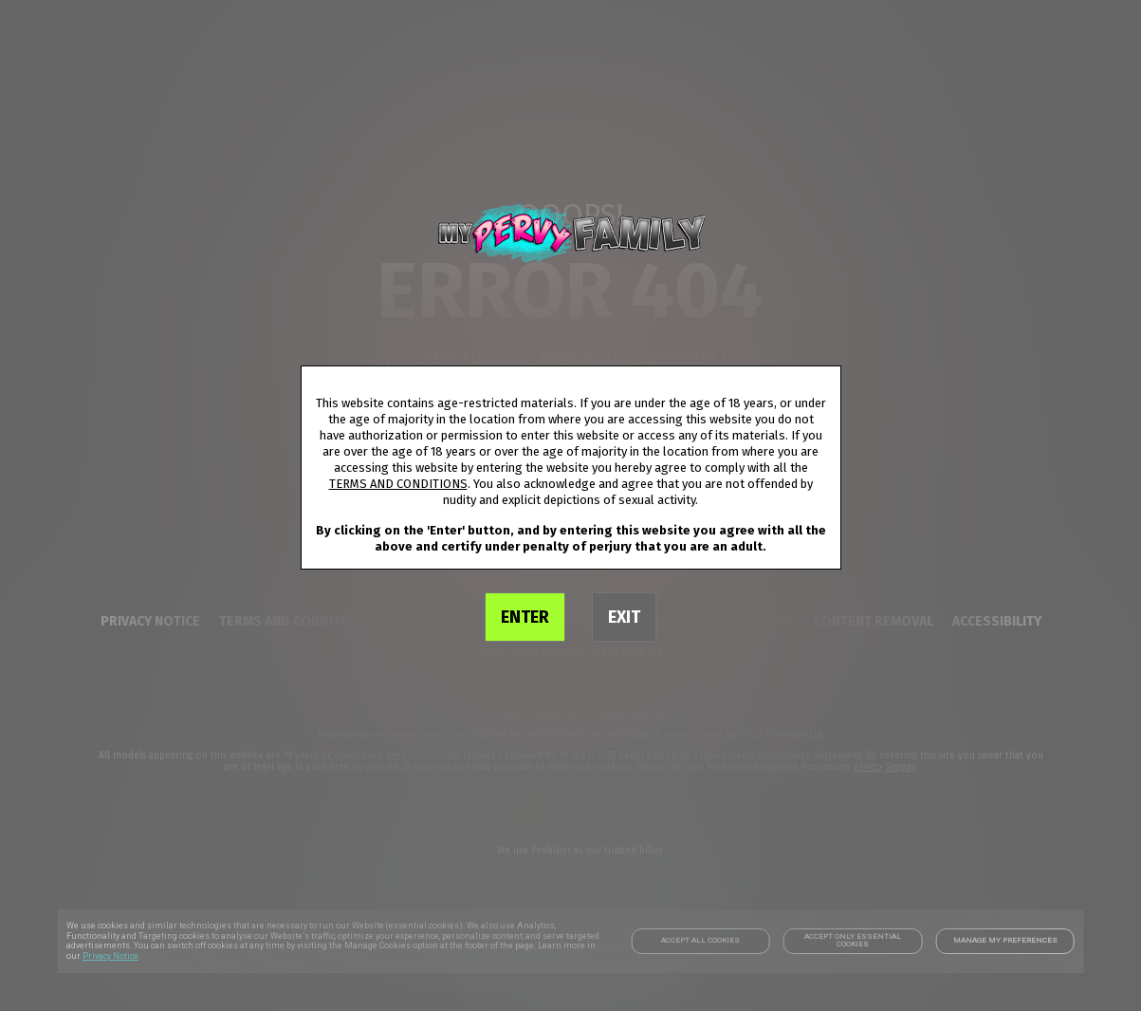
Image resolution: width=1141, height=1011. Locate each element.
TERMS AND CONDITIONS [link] (398, 484)
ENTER (525, 617)
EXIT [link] (624, 617)
